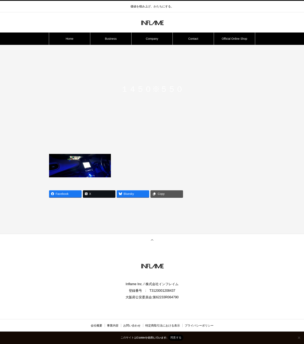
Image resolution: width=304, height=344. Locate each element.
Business (111, 38)
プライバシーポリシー (199, 325)
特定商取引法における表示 (162, 325)
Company (152, 38)
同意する (175, 337)
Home (69, 38)
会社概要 (96, 325)
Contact (193, 38)
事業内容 (113, 325)
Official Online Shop (234, 38)
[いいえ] (299, 338)
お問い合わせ (132, 325)
